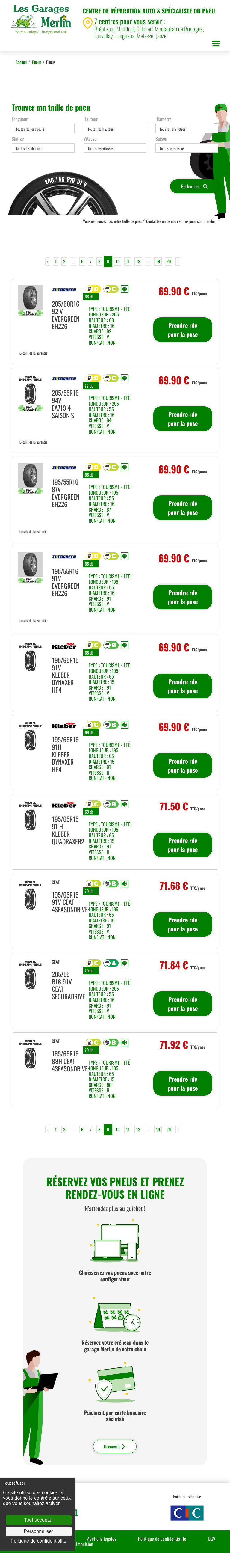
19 (158, 261)
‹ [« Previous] (47, 261)
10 (117, 261)
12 (138, 261)
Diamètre (163, 119)
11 (128, 261)
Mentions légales (101, 1538)
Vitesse (90, 138)
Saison (161, 138)
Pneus (36, 62)
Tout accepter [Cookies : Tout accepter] (38, 1519)
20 (169, 261)
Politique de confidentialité (162, 1538)
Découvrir (115, 1446)
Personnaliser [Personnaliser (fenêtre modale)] (38, 1531)
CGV (211, 1538)
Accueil (21, 62)
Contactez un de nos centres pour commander (180, 221)
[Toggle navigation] (216, 44)
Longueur (20, 119)
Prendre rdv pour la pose (183, 330)
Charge (18, 138)
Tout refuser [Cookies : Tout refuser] (14, 1483)
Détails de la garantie (33, 352)
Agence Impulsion (77, 1544)
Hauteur (91, 119)
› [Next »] (177, 261)
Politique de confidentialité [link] (38, 1540)
